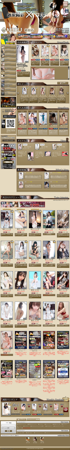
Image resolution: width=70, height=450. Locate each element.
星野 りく (60, 146)
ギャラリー (26, 426)
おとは (32, 125)
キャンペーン (48, 424)
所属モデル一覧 (57, 424)
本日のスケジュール (22, 424)
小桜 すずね (44, 56)
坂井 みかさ (62, 290)
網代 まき (20, 290)
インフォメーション (39, 432)
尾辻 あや (51, 95)
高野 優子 (42, 95)
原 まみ (47, 411)
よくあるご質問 (21, 432)
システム (41, 424)
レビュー (20, 426)
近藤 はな (34, 290)
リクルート (48, 432)
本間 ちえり (54, 56)
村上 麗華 (35, 56)
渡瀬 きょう (15, 411)
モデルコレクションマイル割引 (38, 426)
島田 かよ (48, 229)
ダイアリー (65, 424)
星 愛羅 (60, 95)
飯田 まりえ (32, 95)
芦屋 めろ (43, 146)
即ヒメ (19, 427)
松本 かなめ (62, 320)
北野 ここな (63, 125)
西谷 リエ (20, 67)
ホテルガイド (49, 426)
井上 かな (34, 259)
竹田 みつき (23, 95)
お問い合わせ (29, 432)
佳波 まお (34, 320)
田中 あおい (62, 229)
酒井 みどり (42, 125)
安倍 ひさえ (6, 290)
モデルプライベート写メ (59, 426)
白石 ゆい (6, 259)
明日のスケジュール (32, 424)
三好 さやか (63, 56)
